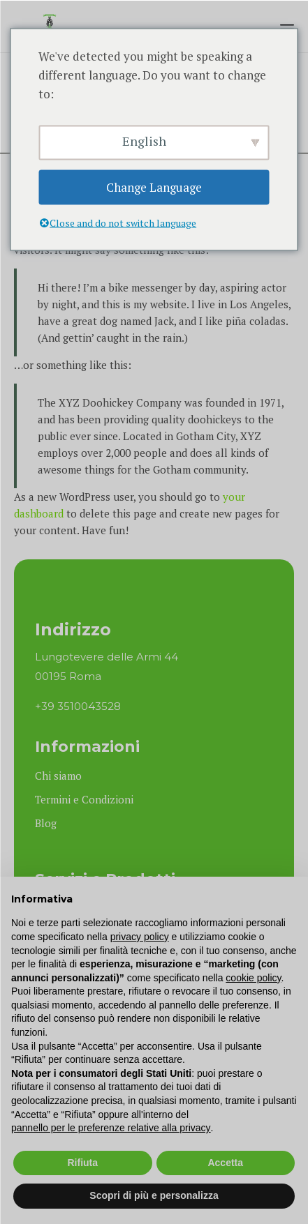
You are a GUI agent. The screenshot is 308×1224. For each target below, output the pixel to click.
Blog (46, 823)
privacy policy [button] (139, 936)
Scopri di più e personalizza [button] (153, 1195)
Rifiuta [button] (82, 1162)
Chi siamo (58, 776)
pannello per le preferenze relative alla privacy (111, 1127)
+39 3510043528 (78, 706)
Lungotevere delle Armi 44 (106, 656)
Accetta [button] (225, 1162)
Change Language (154, 187)
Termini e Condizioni (84, 799)
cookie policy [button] (253, 977)
